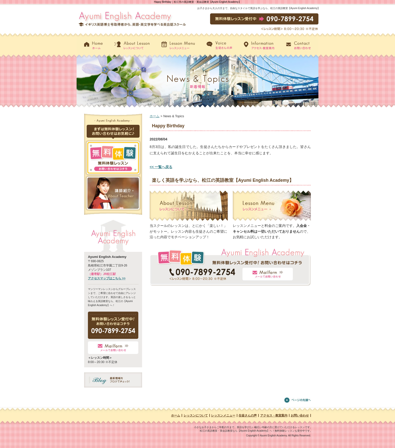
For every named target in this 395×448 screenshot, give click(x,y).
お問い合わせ (300, 415)
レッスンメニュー (223, 415)
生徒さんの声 (248, 415)
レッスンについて (196, 415)
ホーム (154, 116)
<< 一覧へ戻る (161, 167)
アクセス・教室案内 (273, 415)
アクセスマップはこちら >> (106, 278)
